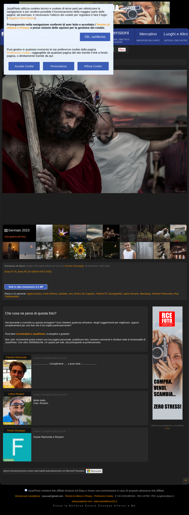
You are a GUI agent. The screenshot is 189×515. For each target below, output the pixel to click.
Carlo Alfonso (50, 293)
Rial (176, 293)
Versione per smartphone (27, 496)
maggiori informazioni (21, 18)
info (167, 428)
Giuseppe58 (114, 293)
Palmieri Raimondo (162, 293)
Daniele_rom (66, 293)
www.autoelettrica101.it (105, 501)
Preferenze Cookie (18, 52)
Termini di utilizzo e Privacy (78, 496)
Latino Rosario (130, 293)
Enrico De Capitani (84, 293)
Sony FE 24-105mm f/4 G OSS (34, 271)
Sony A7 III (10, 271)
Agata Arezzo (34, 293)
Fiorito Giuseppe (74, 265)
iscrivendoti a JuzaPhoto (30, 333)
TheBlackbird (12, 296)
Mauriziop (145, 293)
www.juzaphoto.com (82, 501)
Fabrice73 (101, 293)
